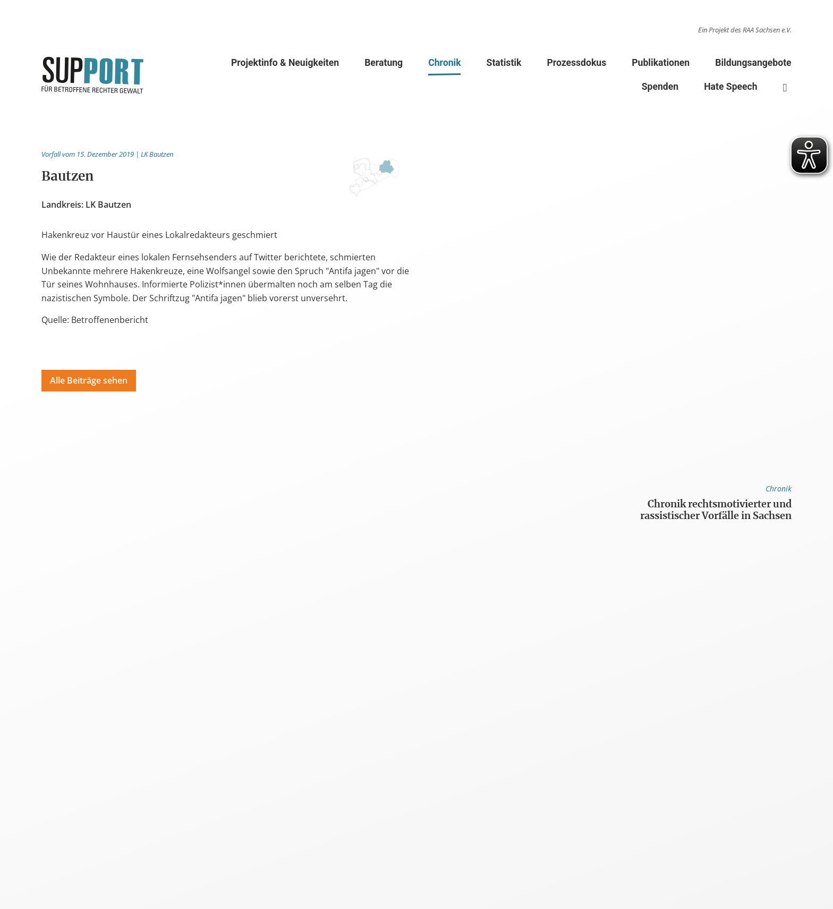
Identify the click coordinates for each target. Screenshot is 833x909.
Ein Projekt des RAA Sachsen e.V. (745, 30)
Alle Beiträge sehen (89, 380)
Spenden (660, 86)
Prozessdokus (576, 62)
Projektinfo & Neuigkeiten (285, 62)
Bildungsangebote (753, 62)
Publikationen (661, 62)
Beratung (383, 62)
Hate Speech (730, 86)
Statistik (504, 62)
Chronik (444, 64)
